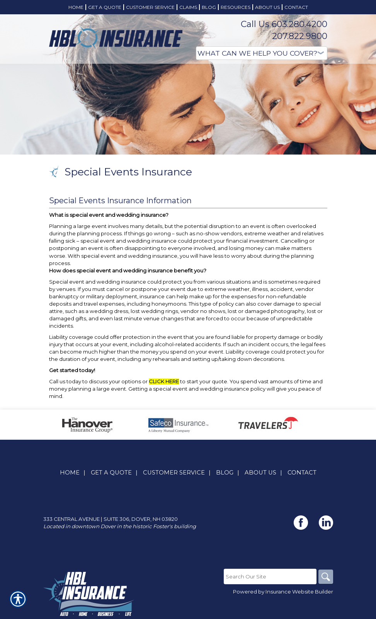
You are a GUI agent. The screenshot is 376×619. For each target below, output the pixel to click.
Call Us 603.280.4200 (284, 24)
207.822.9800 (299, 36)
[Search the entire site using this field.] (269, 576)
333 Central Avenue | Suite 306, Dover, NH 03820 (110, 519)
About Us (260, 472)
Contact (302, 472)
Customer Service (174, 472)
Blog (224, 472)
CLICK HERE (164, 381)
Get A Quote (111, 472)
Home (70, 472)
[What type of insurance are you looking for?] (261, 53)
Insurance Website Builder (299, 592)
